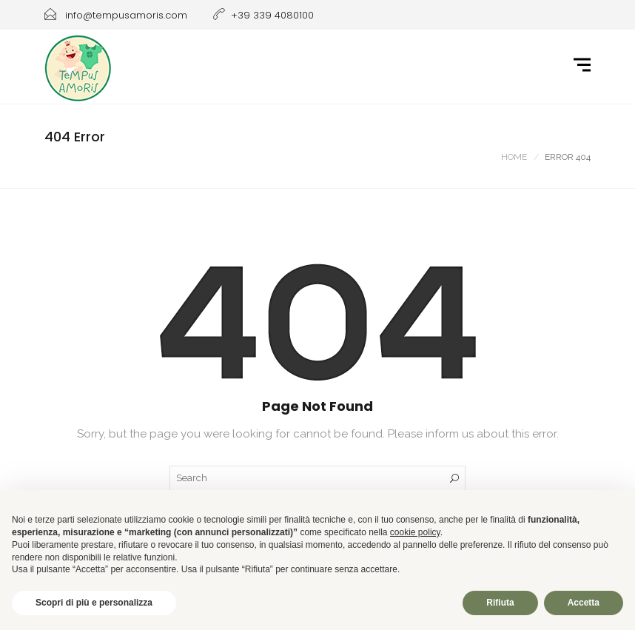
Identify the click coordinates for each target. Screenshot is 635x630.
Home (514, 157)
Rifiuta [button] (500, 602)
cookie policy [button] (415, 532)
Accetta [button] (583, 602)
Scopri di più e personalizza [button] (94, 602)
